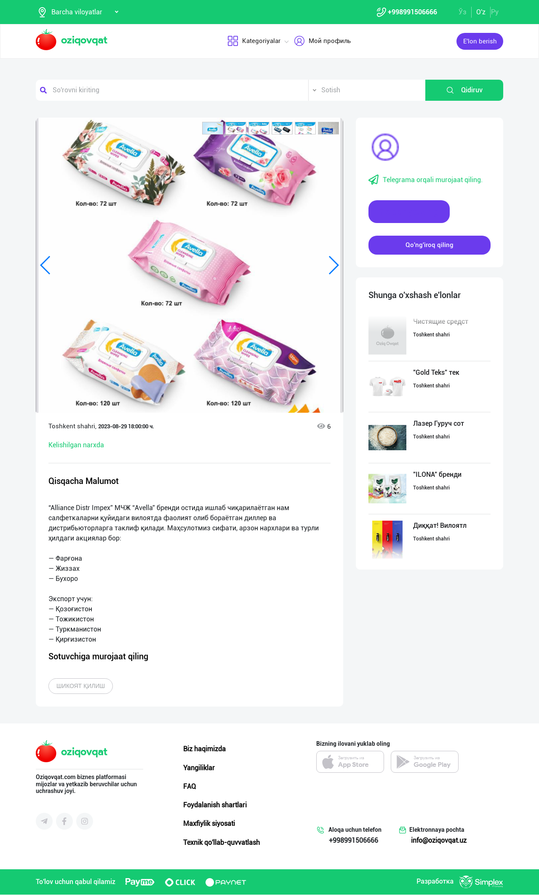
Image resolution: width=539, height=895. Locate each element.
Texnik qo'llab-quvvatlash (221, 843)
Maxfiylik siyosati (209, 824)
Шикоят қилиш (80, 686)
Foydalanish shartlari (215, 805)
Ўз (463, 12)
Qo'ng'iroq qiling (430, 245)
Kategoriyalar (254, 41)
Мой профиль (322, 41)
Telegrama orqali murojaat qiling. (425, 180)
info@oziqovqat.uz (439, 841)
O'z (481, 12)
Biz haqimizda (204, 750)
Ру (495, 12)
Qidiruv (464, 90)
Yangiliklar (199, 768)
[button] (212, 128)
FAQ (189, 787)
